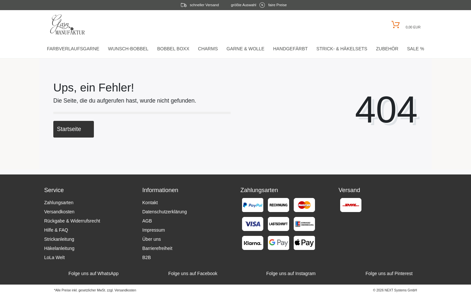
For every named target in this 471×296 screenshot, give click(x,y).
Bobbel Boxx (173, 48)
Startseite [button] (73, 129)
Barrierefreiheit (157, 248)
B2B (146, 257)
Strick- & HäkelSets (341, 48)
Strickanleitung (59, 239)
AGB (147, 220)
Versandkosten (59, 211)
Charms (208, 48)
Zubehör (387, 48)
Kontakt (150, 202)
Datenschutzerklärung (164, 211)
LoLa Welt (54, 257)
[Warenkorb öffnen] (405, 25)
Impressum (153, 230)
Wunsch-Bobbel (128, 48)
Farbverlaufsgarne (73, 48)
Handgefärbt (290, 48)
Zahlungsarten (59, 202)
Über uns (151, 239)
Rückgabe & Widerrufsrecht (72, 220)
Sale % (415, 48)
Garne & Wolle (246, 48)
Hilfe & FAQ (56, 230)
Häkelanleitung (59, 248)
